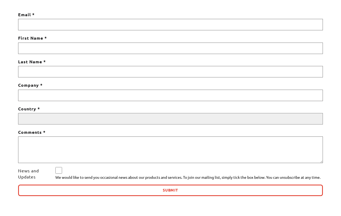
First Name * (32, 38)
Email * (26, 14)
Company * (30, 85)
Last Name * (32, 61)
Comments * (32, 132)
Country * (29, 108)
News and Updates (28, 173)
